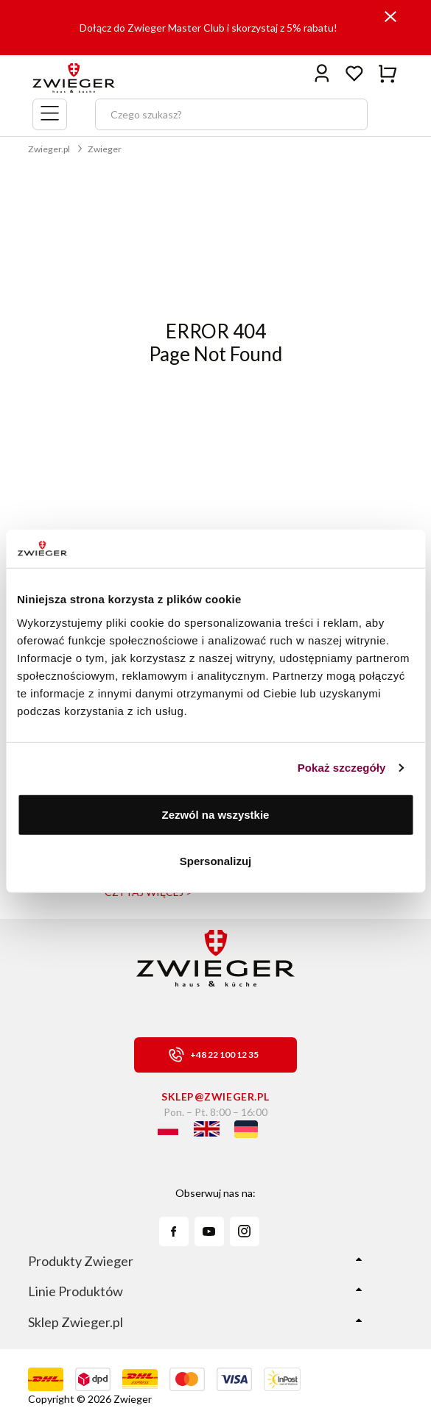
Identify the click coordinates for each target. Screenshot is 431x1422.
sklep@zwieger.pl (215, 1096)
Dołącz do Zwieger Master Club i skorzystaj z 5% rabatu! (208, 27)
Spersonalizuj (216, 861)
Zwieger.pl (49, 148)
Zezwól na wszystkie (216, 814)
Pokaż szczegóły (342, 767)
